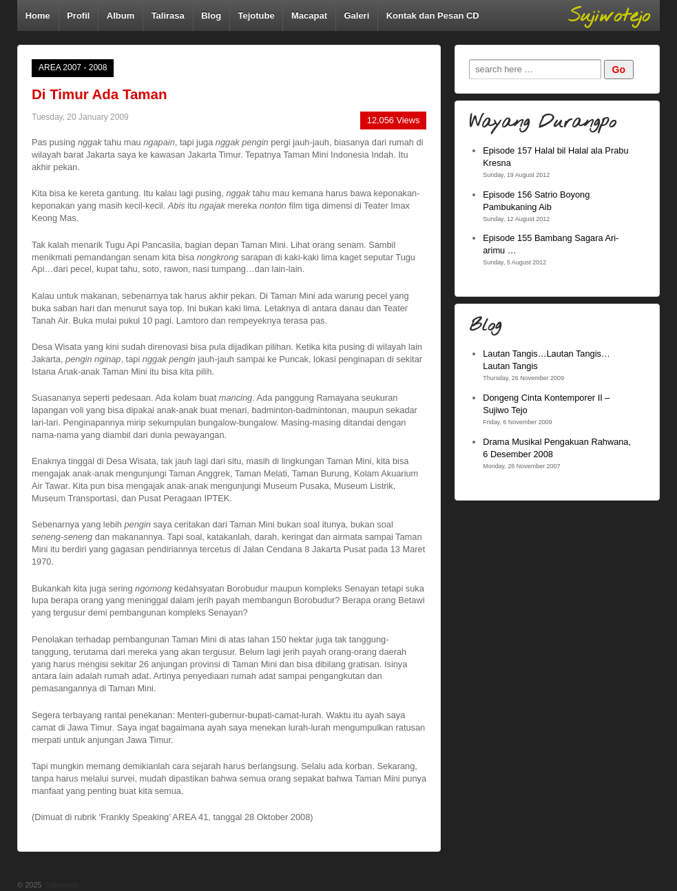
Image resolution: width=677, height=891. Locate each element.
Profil (78, 15)
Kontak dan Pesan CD (432, 15)
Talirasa (168, 15)
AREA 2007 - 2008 (73, 67)
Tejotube (256, 15)
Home (37, 15)
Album (120, 15)
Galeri (356, 15)
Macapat (309, 15)
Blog (211, 15)
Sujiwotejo (60, 885)
